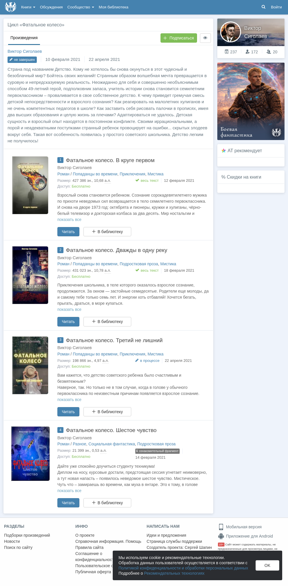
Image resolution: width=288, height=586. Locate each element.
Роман (63, 174)
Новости (12, 541)
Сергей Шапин (198, 547)
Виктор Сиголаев (25, 51)
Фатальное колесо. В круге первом (110, 160)
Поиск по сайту (18, 547)
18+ (221, 544)
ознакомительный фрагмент (157, 451)
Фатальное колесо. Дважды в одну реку (116, 250)
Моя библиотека (113, 7)
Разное (79, 444)
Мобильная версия (240, 527)
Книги (28, 7)
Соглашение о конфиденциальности (95, 556)
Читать (68, 231)
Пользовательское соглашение (104, 565)
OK (267, 565)
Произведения (24, 37)
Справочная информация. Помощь (108, 541)
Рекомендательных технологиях (174, 573)
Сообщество (81, 7)
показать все (69, 219)
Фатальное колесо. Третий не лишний (114, 340)
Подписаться (178, 38)
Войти (276, 7)
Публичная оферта (93, 571)
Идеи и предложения (166, 535)
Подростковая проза (139, 264)
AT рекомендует (245, 150)
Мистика (155, 174)
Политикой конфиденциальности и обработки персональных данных (183, 568)
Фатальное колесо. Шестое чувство (111, 430)
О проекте (84, 535)
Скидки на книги (244, 177)
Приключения (132, 174)
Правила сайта (89, 547)
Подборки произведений (27, 535)
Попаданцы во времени (95, 174)
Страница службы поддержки (174, 541)
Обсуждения (51, 7)
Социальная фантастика (111, 444)
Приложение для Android (245, 536)
